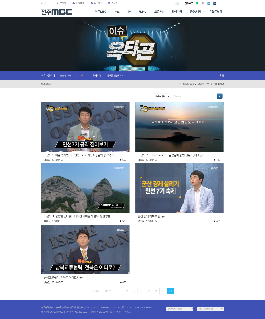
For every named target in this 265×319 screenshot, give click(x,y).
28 (170, 291)
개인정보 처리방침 (122, 312)
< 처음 (96, 291)
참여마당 (179, 11)
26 (156, 291)
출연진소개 (65, 75)
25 (148, 291)
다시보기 (80, 75)
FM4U (145, 11)
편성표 (112, 3)
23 (134, 291)
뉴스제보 (96, 3)
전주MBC (103, 11)
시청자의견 (95, 75)
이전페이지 (108, 291)
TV (131, 11)
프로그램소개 (48, 75)
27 (163, 291)
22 (126, 291)
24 (141, 291)
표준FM (161, 11)
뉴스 (119, 11)
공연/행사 (198, 11)
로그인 (63, 3)
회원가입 (78, 3)
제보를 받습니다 (114, 75)
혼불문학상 (215, 11)
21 (119, 291)
